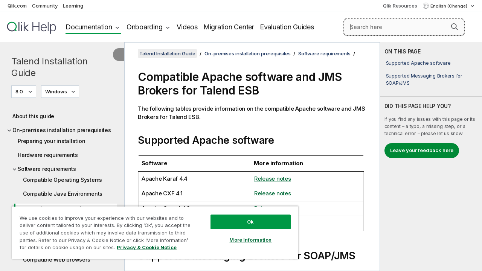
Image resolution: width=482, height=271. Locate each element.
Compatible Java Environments (62, 193)
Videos (187, 27)
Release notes (272, 178)
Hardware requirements (48, 155)
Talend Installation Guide (49, 67)
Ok (244, 216)
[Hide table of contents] (118, 54)
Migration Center (228, 27)
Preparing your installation (51, 141)
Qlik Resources (400, 6)
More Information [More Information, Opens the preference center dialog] (245, 234)
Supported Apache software (418, 63)
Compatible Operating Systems (62, 180)
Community (45, 6)
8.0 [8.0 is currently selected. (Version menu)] (19, 91)
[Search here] (404, 27)
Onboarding (145, 27)
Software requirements (47, 169)
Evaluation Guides (287, 27)
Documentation (89, 27)
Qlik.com (17, 6)
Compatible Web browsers (56, 259)
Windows (56, 91)
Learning (73, 6)
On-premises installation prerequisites (61, 130)
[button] (454, 26)
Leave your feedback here (421, 150)
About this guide (33, 116)
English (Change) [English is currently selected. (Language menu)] (449, 6)
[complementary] (431, 156)
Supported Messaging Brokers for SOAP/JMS (424, 79)
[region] (151, 229)
